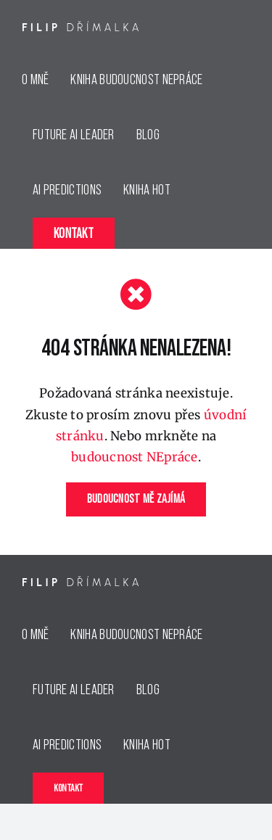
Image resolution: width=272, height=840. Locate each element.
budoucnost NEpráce (134, 457)
